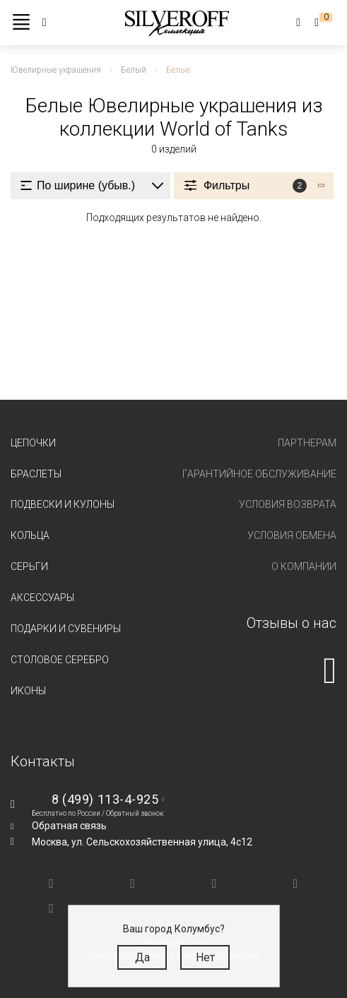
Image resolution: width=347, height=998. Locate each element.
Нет (205, 957)
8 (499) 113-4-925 (105, 799)
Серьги (29, 566)
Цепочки (33, 442)
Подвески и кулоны (62, 504)
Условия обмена (291, 535)
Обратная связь (69, 825)
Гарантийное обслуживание (259, 474)
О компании (303, 566)
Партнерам (307, 442)
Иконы (28, 690)
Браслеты (36, 474)
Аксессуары (42, 597)
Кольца (30, 535)
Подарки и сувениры (66, 628)
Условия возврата (287, 504)
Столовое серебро (60, 659)
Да (142, 957)
